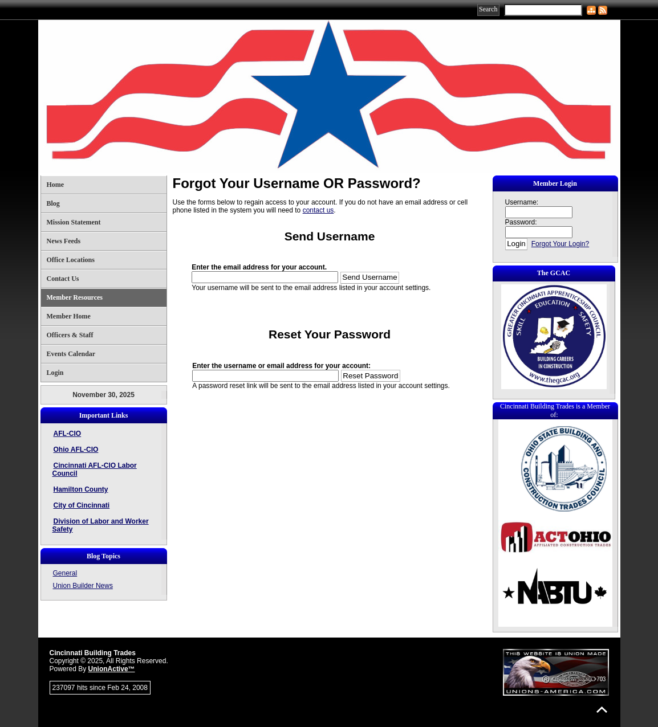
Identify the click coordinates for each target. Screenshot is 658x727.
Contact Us (63, 279)
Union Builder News (83, 586)
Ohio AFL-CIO (76, 450)
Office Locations (71, 260)
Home (55, 185)
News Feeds (64, 241)
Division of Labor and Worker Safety (100, 525)
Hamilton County (81, 489)
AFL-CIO (68, 434)
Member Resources (75, 297)
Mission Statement (74, 222)
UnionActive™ (111, 669)
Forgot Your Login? (560, 244)
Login (55, 373)
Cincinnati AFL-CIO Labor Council (94, 469)
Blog (53, 203)
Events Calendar (71, 354)
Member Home (69, 316)
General (65, 573)
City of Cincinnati (82, 505)
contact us (318, 210)
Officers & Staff (70, 335)
